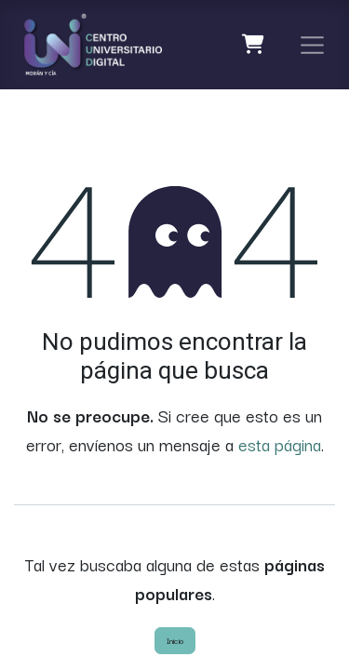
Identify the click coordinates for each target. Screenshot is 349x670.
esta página (279, 444)
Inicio (175, 640)
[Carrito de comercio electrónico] (253, 44)
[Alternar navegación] (312, 44)
